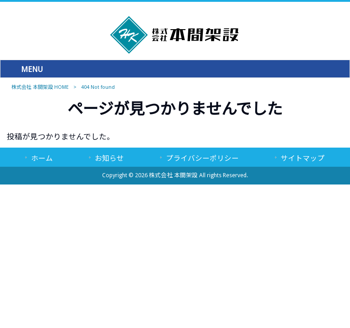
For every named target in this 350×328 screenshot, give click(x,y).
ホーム (42, 158)
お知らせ (109, 158)
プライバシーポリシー (202, 158)
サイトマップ (302, 158)
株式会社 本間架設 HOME (40, 87)
